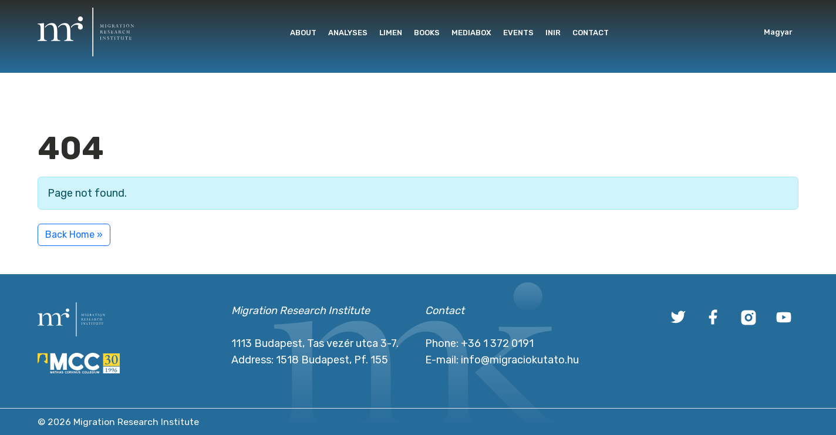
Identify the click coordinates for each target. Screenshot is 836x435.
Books (427, 32)
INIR (553, 32)
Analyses (348, 32)
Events (518, 32)
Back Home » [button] (74, 234)
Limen (390, 32)
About (303, 32)
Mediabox (471, 32)
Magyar (778, 32)
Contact (590, 32)
